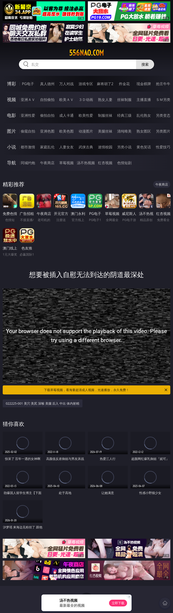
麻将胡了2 (105, 83)
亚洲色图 (47, 131)
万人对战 (66, 83)
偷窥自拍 (28, 131)
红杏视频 (105, 162)
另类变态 (163, 115)
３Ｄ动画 (86, 99)
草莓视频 (66, 162)
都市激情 (28, 147)
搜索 (145, 64)
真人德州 (47, 83)
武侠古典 (86, 147)
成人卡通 (66, 115)
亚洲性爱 (28, 115)
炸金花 (124, 83)
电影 (11, 115)
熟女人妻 (105, 99)
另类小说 (124, 147)
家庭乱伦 (47, 147)
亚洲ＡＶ (28, 99)
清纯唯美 (124, 131)
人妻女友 (66, 147)
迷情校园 (105, 147)
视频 (11, 99)
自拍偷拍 (47, 99)
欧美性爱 (86, 115)
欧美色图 (66, 131)
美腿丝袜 (105, 131)
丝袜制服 (124, 99)
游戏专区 (86, 83)
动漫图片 (86, 131)
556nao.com (86, 52)
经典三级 (124, 115)
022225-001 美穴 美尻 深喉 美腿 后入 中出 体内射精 (42, 403)
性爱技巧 (163, 147)
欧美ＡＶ (66, 99)
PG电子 (28, 83)
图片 (11, 131)
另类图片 (163, 131)
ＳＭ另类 (163, 99)
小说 (11, 147)
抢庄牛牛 (163, 83)
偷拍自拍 (47, 115)
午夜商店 (47, 162)
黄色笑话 (144, 147)
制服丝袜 (105, 115)
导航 (11, 163)
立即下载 (118, 603)
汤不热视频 (86, 162)
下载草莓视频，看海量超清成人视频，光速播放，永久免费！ (106, 390)
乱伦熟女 (144, 115)
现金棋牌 (144, 83)
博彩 (11, 84)
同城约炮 (28, 162)
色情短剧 (124, 162)
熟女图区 (144, 131)
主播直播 (144, 99)
